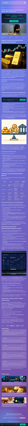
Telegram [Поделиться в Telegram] (12, 325)
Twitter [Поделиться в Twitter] (17, 325)
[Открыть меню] (25, 3)
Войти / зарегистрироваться (6, 369)
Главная (3, 7)
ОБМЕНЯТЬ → (23, 424)
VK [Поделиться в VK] (8, 325)
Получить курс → (14, 21)
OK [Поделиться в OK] (22, 325)
